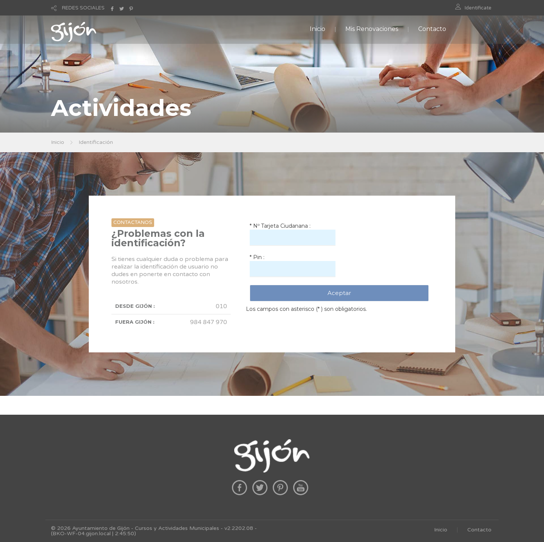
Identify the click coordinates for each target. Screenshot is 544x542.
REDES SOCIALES (83, 8)
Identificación (96, 142)
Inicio (317, 28)
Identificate (478, 8)
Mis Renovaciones (371, 28)
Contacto (432, 28)
